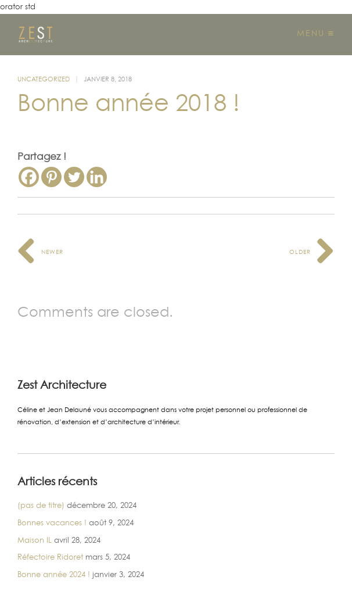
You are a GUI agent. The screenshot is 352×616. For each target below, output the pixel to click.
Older (312, 251)
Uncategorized (43, 79)
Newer (40, 251)
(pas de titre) (40, 505)
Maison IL (34, 540)
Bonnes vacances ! (52, 522)
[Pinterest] (51, 177)
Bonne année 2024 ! (53, 574)
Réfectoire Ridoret (50, 556)
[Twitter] (74, 177)
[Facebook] (29, 177)
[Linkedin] (97, 177)
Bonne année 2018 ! (128, 102)
